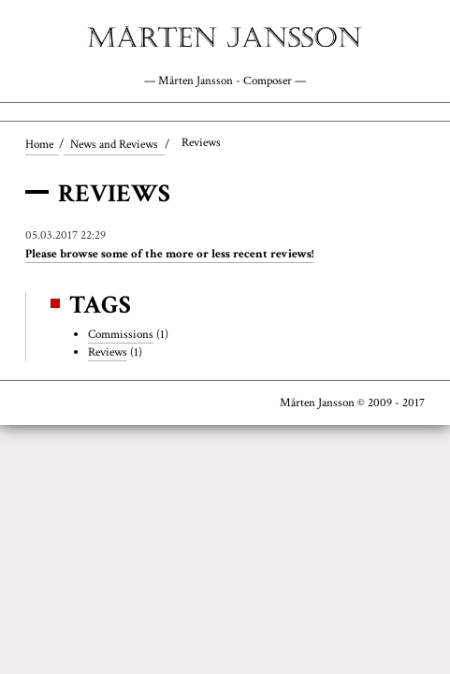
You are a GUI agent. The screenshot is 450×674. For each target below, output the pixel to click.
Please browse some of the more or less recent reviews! (169, 253)
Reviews (107, 352)
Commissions (120, 334)
